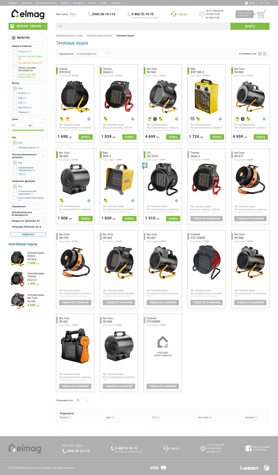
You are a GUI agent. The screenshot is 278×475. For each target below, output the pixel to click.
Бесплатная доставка (27, 57)
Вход (251, 2)
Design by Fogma (266, 468)
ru (261, 3)
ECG (156, 417)
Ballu (110, 417)
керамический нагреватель (24, 169)
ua (267, 3)
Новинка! (22, 51)
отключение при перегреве (24, 192)
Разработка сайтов (249, 468)
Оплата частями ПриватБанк (24, 75)
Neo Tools (205, 417)
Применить (28, 234)
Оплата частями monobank (24, 69)
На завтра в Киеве (27, 63)
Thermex (251, 417)
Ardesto (65, 417)
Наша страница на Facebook (261, 448)
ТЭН (19, 174)
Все (17, 88)
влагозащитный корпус (28, 199)
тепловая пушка (26, 147)
